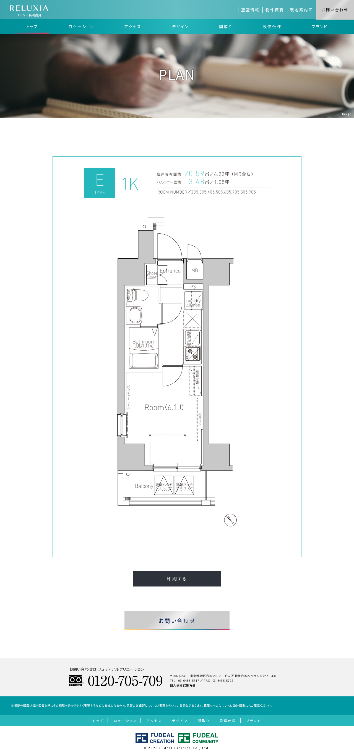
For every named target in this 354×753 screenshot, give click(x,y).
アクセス (133, 26)
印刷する (177, 578)
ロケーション (81, 26)
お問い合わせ (334, 9)
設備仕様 (272, 26)
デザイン (180, 26)
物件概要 (275, 9)
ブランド (320, 26)
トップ (32, 26)
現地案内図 (301, 9)
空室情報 (250, 9)
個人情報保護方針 (183, 685)
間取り (225, 26)
